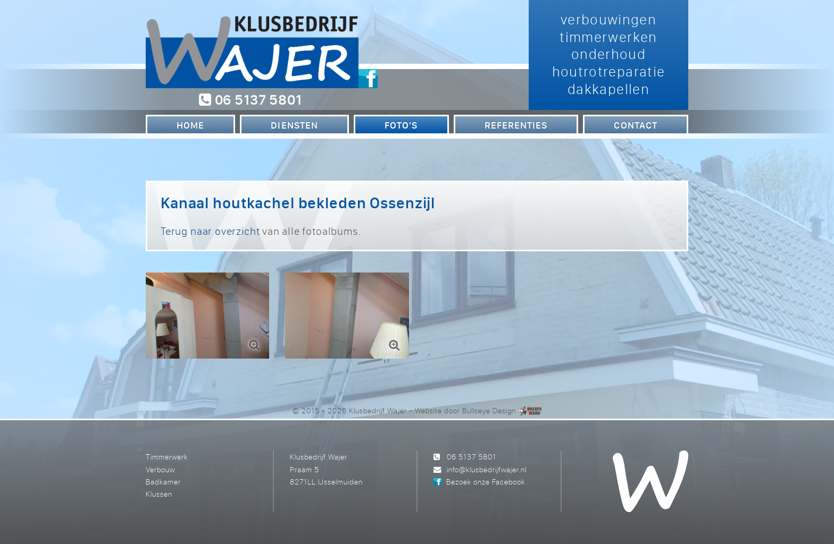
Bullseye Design (489, 410)
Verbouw (160, 469)
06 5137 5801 (250, 99)
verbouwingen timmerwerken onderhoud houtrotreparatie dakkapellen (608, 54)
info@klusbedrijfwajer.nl (487, 469)
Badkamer (163, 482)
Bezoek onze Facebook (485, 482)
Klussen (159, 494)
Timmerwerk (167, 457)
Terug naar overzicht (210, 230)
